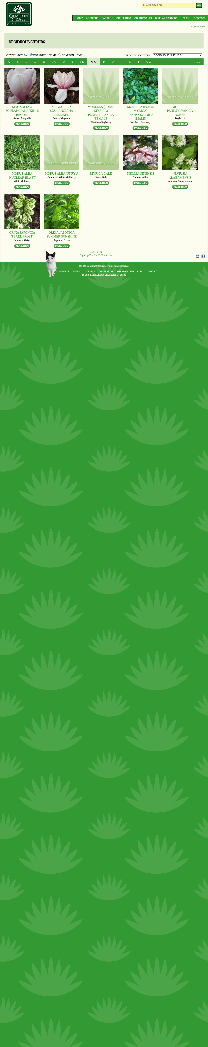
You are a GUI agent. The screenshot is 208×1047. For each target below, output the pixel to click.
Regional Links (198, 26)
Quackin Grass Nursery (19, 14)
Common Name (70, 55)
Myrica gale (101, 173)
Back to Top (96, 251)
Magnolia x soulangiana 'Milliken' (61, 110)
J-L (82, 61)
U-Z (148, 61)
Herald (186, 18)
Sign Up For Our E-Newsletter (96, 255)
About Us (92, 18)
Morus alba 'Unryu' (62, 173)
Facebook (203, 256)
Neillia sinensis (140, 173)
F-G (54, 61)
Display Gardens (166, 18)
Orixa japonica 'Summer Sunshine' (61, 234)
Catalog (107, 18)
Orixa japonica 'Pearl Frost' (22, 234)
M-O (93, 61)
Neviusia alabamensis (180, 175)
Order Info (123, 18)
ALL (197, 61)
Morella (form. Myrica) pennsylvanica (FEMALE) (101, 112)
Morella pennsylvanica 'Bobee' (180, 110)
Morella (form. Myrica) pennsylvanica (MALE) (140, 112)
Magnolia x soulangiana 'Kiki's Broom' (22, 110)
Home (79, 18)
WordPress (197, 256)
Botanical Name (43, 55)
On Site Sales (143, 18)
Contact (199, 18)
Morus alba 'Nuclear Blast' (22, 175)
